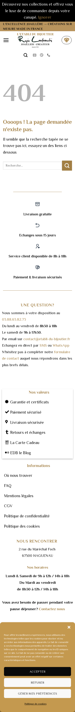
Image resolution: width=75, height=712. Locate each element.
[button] (69, 627)
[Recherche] (26, 55)
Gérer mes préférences (37, 693)
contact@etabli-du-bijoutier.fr (46, 339)
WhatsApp (61, 345)
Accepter (38, 671)
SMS (43, 345)
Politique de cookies (35, 703)
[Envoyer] (67, 165)
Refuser (37, 682)
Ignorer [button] (44, 17)
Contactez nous (52, 609)
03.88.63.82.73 (14, 319)
